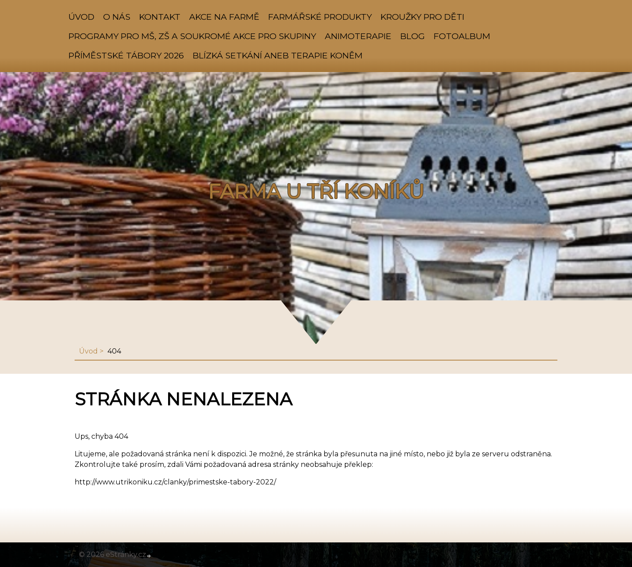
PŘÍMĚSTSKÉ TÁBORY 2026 (126, 55)
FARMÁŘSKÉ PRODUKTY (320, 16)
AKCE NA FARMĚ (224, 16)
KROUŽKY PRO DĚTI (422, 16)
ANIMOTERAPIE (358, 36)
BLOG (412, 36)
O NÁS (116, 16)
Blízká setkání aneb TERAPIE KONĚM (278, 55)
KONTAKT (159, 16)
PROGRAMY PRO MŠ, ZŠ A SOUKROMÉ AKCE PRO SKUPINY (192, 36)
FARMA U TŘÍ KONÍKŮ (316, 191)
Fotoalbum (462, 36)
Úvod (81, 16)
